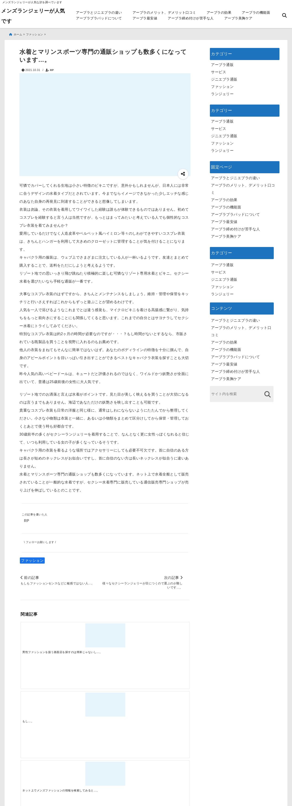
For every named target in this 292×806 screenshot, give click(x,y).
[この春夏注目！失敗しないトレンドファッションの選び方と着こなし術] (83, 708)
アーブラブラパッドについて (99, 18)
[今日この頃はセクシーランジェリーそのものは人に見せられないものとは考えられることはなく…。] (168, 635)
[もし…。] (83, 635)
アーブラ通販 (222, 62)
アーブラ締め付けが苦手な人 (191, 18)
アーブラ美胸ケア (238, 18)
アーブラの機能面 (256, 12)
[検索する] (267, 392)
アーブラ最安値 (145, 18)
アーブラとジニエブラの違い (99, 12)
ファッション (32, 560)
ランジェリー (222, 92)
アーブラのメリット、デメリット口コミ (164, 12)
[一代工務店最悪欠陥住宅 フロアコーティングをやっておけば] (41, 708)
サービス (218, 70)
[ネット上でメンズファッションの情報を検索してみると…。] (126, 635)
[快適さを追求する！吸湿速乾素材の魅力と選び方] (168, 708)
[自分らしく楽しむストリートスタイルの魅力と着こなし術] (126, 708)
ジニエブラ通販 (224, 77)
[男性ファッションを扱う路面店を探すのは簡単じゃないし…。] (41, 635)
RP (52, 67)
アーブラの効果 (219, 12)
